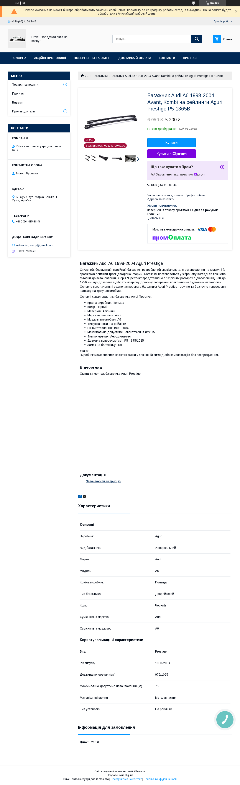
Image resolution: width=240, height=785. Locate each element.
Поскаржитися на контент (126, 779)
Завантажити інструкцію (103, 481)
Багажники (100, 76)
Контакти (167, 58)
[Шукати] (196, 39)
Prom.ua (140, 771)
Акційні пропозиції (50, 58)
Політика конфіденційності (160, 779)
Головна (19, 58)
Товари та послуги (25, 84)
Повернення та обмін (92, 58)
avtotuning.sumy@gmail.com (34, 245)
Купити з (171, 154)
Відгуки (17, 102)
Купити (172, 142)
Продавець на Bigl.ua (120, 775)
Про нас (190, 58)
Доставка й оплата (134, 58)
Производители (23, 111)
